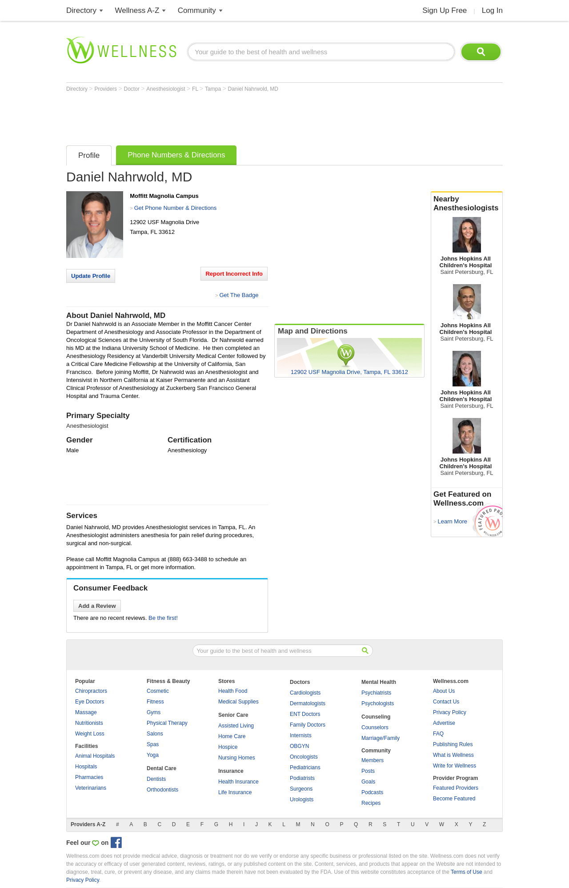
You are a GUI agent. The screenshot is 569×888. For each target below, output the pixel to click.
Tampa (213, 89)
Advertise (444, 723)
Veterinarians (90, 788)
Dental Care (161, 768)
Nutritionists (89, 723)
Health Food (232, 691)
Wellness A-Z (137, 10)
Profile (89, 155)
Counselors (375, 727)
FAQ (438, 734)
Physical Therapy (167, 723)
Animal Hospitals (95, 756)
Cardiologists (305, 693)
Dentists (156, 779)
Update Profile (90, 276)
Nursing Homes (236, 758)
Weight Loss (89, 734)
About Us (444, 691)
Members (372, 760)
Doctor (132, 89)
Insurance (231, 771)
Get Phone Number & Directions (175, 208)
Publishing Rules (453, 744)
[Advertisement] (228, 116)
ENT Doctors (305, 714)
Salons (155, 734)
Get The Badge (238, 295)
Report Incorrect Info (234, 273)
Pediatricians (305, 767)
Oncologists (304, 757)
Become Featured (454, 799)
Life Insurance (235, 792)
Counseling (375, 717)
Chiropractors (91, 691)
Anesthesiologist (166, 89)
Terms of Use (466, 872)
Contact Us (446, 702)
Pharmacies (89, 777)
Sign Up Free (444, 10)
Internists (301, 735)
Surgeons (301, 789)
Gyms (153, 712)
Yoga (153, 755)
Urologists (301, 799)
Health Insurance (238, 782)
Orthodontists (162, 790)
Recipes (371, 803)
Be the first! (163, 618)
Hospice (227, 747)
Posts (368, 771)
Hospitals (86, 766)
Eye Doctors (89, 702)
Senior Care (233, 715)
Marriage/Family (380, 738)
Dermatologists (307, 703)
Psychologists (377, 703)
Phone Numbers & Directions (176, 155)
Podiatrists (302, 778)
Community (197, 10)
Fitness (155, 702)
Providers (106, 89)
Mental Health (378, 682)
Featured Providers (455, 788)
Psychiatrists (376, 693)
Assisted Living (236, 726)
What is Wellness (453, 755)
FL (196, 89)
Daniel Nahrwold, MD (253, 89)
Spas (153, 744)
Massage (86, 712)
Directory (81, 10)
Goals (368, 782)
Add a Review (97, 606)
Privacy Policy (449, 712)
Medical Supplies (238, 702)
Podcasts (372, 792)
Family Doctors (307, 725)
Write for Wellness (454, 766)
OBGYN (299, 746)
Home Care (231, 736)
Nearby (466, 204)
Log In (492, 10)
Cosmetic (158, 691)
